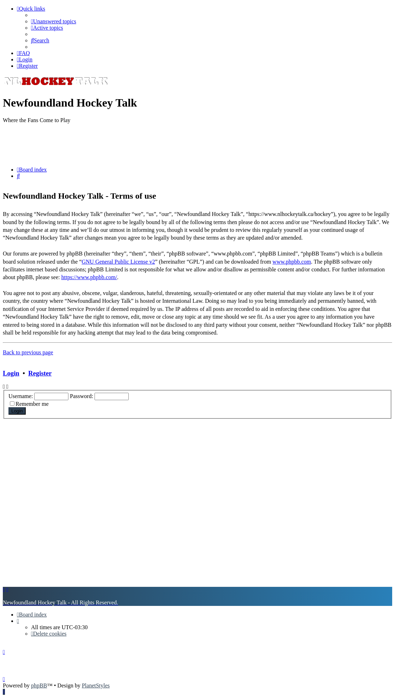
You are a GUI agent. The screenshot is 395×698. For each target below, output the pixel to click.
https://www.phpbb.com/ (89, 277)
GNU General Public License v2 (118, 262)
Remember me (32, 404)
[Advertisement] (197, 145)
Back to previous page (28, 352)
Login (11, 373)
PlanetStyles (96, 685)
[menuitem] (53, 21)
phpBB (39, 685)
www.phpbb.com (292, 262)
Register (39, 373)
